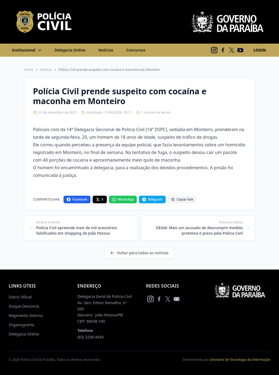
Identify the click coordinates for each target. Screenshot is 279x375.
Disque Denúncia (24, 306)
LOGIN (259, 50)
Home (28, 70)
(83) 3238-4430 (90, 337)
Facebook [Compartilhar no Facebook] (77, 199)
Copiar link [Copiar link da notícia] (182, 199)
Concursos (135, 50)
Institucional (27, 50)
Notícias (105, 50)
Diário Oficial (20, 297)
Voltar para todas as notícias (139, 252)
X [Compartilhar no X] (99, 199)
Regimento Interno (26, 315)
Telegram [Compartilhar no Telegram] (152, 199)
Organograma (21, 324)
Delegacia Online (69, 50)
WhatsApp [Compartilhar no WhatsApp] (123, 199)
